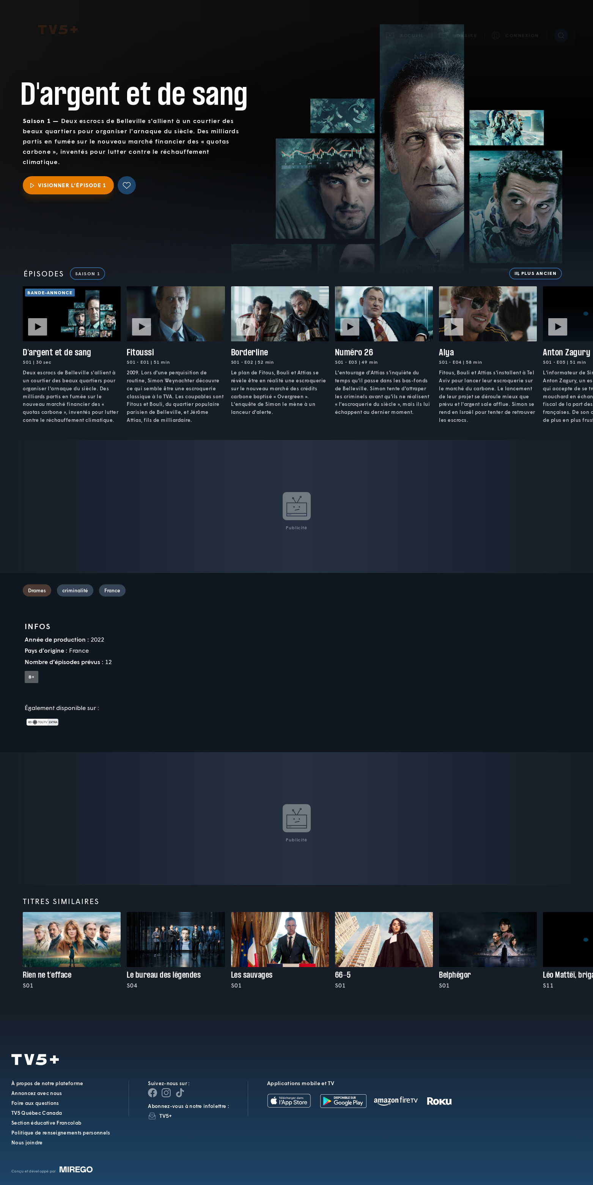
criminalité (75, 590)
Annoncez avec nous (36, 1093)
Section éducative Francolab (46, 1123)
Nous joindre (27, 1142)
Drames (37, 590)
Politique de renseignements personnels (60, 1133)
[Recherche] (561, 25)
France (112, 590)
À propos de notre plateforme (47, 1083)
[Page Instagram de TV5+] (166, 1092)
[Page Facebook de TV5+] (152, 1092)
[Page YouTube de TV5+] (179, 1092)
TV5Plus (58, 20)
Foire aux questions (35, 1103)
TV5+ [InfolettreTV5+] (165, 1115)
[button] (458, 25)
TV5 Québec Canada (36, 1113)
